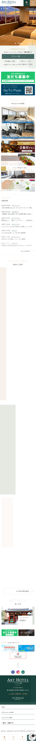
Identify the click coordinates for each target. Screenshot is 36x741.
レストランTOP (7, 717)
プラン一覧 (15, 56)
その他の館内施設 (22, 591)
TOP (3, 707)
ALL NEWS (25, 251)
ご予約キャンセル (25, 61)
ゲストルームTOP (8, 712)
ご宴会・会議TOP (8, 723)
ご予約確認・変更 (9, 61)
